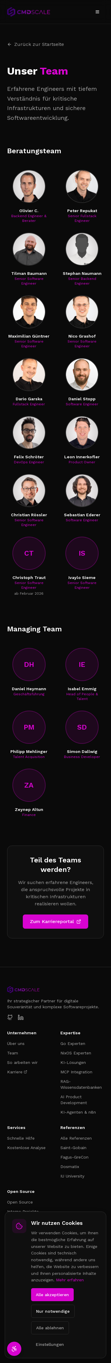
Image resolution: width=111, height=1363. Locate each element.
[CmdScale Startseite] (55, 989)
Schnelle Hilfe (21, 1138)
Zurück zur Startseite (35, 44)
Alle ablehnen (50, 1327)
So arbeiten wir (22, 1062)
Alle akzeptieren (52, 1294)
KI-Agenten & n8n (78, 1112)
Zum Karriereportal (55, 921)
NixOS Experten (75, 1053)
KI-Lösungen (73, 1062)
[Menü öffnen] (97, 11)
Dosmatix (69, 1166)
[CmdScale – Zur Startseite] (28, 12)
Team (12, 1053)
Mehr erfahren (70, 1279)
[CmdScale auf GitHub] (10, 1017)
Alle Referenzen (76, 1138)
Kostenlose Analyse (26, 1147)
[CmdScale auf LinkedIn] (21, 1017)
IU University (72, 1176)
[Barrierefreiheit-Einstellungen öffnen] (14, 1349)
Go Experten (72, 1043)
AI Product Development (73, 1099)
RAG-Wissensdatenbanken (81, 1084)
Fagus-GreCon (74, 1157)
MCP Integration (76, 1072)
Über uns (16, 1043)
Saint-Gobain (73, 1147)
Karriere (17, 1072)
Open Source (20, 1202)
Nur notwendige (53, 1311)
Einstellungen (50, 1344)
